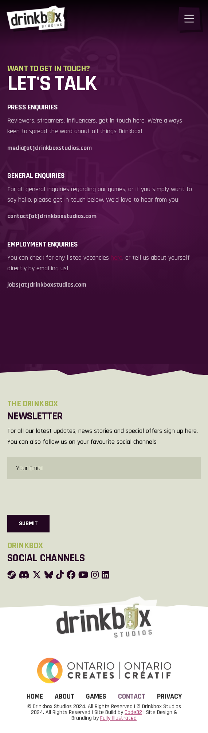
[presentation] (62, 496)
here (116, 257)
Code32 (133, 721)
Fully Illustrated (118, 727)
